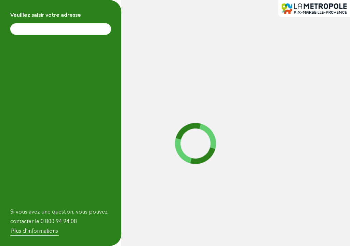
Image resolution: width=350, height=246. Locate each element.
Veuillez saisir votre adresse (45, 15)
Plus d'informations (34, 231)
